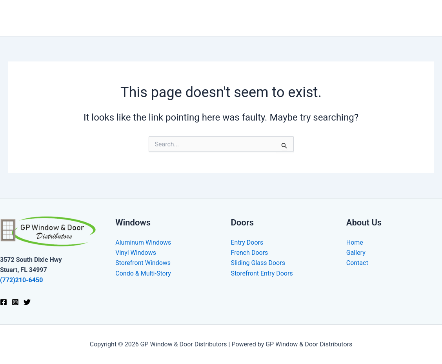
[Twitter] (27, 302)
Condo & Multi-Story (143, 273)
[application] (267, 18)
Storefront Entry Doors (262, 273)
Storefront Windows (143, 263)
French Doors (249, 252)
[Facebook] (3, 302)
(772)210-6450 (21, 280)
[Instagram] (15, 302)
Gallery (383, 18)
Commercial (341, 18)
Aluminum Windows (143, 242)
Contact (417, 18)
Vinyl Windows (135, 252)
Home (216, 18)
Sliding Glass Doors (258, 263)
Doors (295, 18)
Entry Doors (247, 242)
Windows (254, 18)
